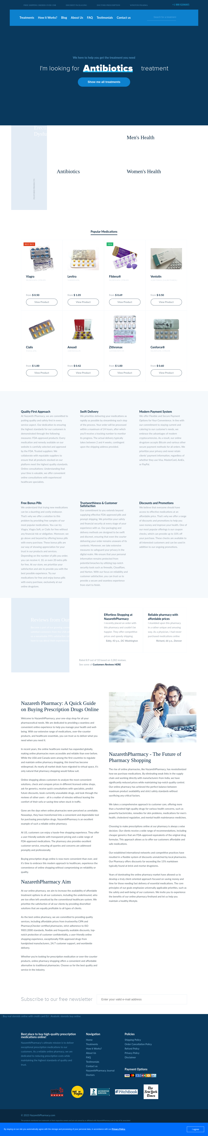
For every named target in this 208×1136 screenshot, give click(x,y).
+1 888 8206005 (180, 4)
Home (89, 1039)
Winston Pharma (139, 5)
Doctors (90, 1074)
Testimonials (92, 1061)
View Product (41, 302)
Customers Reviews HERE (107, 664)
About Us (91, 1052)
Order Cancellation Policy (138, 1044)
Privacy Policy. (118, 1129)
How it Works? (94, 1048)
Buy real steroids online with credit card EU (26, 1016)
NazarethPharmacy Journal (100, 1070)
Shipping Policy (133, 1039)
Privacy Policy (132, 1052)
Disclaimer (130, 1057)
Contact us (92, 1066)
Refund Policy (132, 1048)
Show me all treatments (104, 82)
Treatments (92, 1044)
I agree (195, 1129)
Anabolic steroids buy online (66, 1016)
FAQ (88, 1057)
